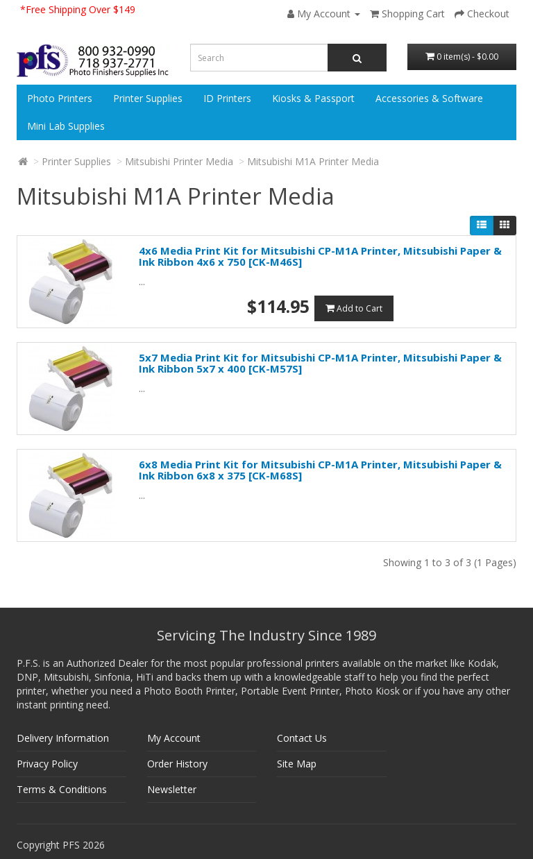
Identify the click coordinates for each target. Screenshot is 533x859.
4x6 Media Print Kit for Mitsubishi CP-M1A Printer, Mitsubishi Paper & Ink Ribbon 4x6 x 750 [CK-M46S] (320, 256)
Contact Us (302, 738)
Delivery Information (63, 738)
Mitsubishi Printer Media (179, 161)
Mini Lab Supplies (66, 126)
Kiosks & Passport (313, 98)
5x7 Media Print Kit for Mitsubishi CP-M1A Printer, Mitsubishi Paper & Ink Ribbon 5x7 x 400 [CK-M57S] (320, 363)
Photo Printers (59, 98)
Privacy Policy (47, 763)
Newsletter (171, 789)
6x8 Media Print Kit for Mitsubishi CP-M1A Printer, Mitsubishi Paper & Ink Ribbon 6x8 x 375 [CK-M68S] (320, 470)
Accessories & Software (429, 98)
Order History (177, 763)
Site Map (296, 763)
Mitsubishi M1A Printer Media (313, 161)
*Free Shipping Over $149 (77, 9)
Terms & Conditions (62, 789)
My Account (174, 738)
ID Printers (227, 98)
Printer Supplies (148, 98)
